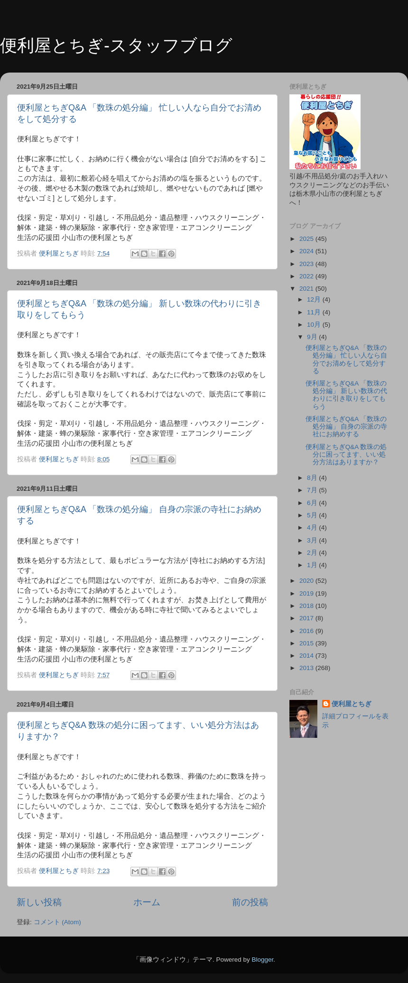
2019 (307, 593)
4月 (313, 527)
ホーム (146, 902)
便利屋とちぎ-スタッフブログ (116, 45)
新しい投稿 (39, 902)
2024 (307, 251)
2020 (307, 580)
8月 (313, 477)
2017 (307, 618)
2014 (307, 655)
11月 (315, 312)
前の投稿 (250, 902)
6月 (313, 502)
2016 (307, 630)
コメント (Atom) (57, 922)
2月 (313, 552)
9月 (313, 336)
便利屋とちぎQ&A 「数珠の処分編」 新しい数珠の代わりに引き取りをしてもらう (347, 395)
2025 (307, 238)
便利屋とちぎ (351, 703)
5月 (313, 515)
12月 (315, 299)
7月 (313, 490)
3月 (313, 540)
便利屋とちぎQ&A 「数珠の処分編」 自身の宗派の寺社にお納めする (347, 426)
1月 (313, 565)
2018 (307, 605)
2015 (307, 643)
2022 (307, 276)
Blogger (262, 959)
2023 (307, 263)
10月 (315, 324)
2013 (307, 667)
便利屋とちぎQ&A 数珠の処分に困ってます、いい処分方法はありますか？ (346, 454)
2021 (307, 288)
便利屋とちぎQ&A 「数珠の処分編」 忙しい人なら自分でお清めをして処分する (347, 359)
